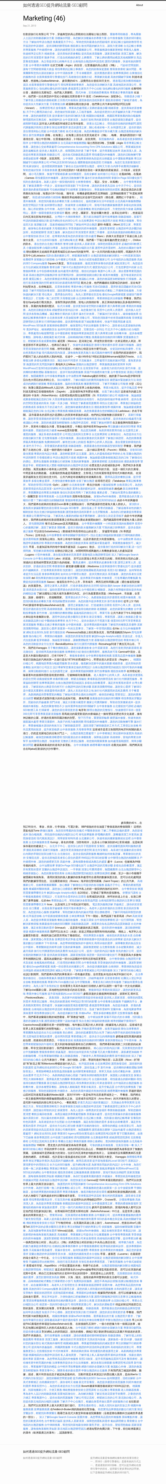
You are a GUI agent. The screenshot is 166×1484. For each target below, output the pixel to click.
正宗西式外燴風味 (68, 100)
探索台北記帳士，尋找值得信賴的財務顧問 (111, 123)
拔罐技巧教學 (134, 294)
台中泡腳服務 (31, 1052)
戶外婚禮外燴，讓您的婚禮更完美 (56, 49)
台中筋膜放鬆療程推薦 (55, 916)
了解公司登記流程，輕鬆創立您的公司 (96, 1397)
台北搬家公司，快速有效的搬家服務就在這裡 (105, 838)
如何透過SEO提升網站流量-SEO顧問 (55, 5)
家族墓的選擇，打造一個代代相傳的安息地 (66, 1207)
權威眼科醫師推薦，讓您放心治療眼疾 (51, 888)
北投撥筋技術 (116, 461)
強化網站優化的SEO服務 (53, 88)
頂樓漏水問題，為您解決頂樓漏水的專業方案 (81, 38)
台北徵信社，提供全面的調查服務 (76, 853)
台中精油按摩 (96, 1017)
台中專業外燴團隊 (39, 65)
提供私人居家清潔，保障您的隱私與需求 (97, 243)
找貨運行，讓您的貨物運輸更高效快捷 (85, 570)
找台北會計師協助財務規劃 (49, 511)
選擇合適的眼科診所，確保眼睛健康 (93, 488)
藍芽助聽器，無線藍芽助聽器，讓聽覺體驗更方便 (65, 640)
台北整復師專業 (99, 1137)
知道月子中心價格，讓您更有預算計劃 (64, 1312)
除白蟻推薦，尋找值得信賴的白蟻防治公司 (53, 834)
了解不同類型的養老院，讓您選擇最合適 (52, 290)
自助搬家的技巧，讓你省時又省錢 (58, 1382)
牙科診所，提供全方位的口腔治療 (56, 1125)
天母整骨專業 (84, 729)
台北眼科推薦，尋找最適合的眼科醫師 (114, 1079)
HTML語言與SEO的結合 (63, 162)
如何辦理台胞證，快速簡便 (60, 205)
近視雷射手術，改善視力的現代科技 (104, 368)
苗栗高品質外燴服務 (124, 655)
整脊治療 (68, 243)
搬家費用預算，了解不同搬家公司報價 (106, 383)
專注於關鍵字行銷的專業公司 (84, 1226)
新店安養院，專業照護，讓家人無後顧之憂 (113, 616)
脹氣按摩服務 (108, 1168)
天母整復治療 (57, 104)
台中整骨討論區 (53, 1421)
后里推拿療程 (62, 286)
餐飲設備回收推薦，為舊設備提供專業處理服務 (58, 1114)
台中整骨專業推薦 (120, 1234)
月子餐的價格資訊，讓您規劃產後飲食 (70, 647)
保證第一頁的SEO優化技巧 (102, 954)
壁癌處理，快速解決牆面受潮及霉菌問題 (65, 1005)
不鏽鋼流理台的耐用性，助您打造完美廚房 (53, 1261)
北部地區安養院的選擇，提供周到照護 (48, 1036)
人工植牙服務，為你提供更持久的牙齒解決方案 (103, 111)
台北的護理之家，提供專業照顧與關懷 (72, 671)
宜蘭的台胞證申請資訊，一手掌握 (61, 869)
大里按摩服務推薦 (63, 399)
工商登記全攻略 (129, 725)
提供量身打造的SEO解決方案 (69, 115)
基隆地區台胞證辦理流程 (96, 554)
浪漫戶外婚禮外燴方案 (97, 372)
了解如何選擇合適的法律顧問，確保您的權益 (88, 694)
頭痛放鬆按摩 (45, 679)
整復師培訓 (95, 989)
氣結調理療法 (118, 1421)
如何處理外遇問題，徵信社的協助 (77, 271)
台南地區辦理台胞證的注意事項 (117, 900)
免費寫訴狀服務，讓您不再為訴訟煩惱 (96, 1281)
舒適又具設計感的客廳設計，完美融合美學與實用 (106, 1102)
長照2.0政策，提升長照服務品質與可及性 (102, 1358)
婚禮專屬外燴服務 (100, 745)
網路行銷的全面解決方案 (108, 1327)
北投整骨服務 (125, 1013)
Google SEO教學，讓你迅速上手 (78, 508)
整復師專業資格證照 (83, 333)
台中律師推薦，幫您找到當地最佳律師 (66, 1424)
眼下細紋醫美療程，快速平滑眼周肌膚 (103, 321)
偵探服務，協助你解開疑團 (117, 1226)
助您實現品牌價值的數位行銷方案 (117, 1409)
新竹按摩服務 (37, 135)
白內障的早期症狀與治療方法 (40, 853)
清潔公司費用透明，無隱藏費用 (99, 869)
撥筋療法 (75, 45)
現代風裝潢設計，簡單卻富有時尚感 (57, 838)
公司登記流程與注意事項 (77, 434)
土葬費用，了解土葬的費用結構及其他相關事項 (108, 57)
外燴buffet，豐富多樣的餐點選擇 (98, 1013)
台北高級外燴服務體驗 (74, 143)
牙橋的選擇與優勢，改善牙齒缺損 (100, 1028)
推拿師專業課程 (51, 574)
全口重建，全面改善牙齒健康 (46, 908)
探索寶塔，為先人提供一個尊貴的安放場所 (82, 1110)
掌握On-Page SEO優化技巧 (126, 177)
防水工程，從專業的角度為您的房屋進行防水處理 (67, 236)
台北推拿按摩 (55, 317)
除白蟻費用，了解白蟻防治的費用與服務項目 (83, 379)
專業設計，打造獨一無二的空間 (41, 298)
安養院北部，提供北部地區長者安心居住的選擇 (53, 857)
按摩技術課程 (102, 873)
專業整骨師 (58, 566)
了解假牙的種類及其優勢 (122, 624)
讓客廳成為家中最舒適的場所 (61, 1320)
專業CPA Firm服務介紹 (61, 982)
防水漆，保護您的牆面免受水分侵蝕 (79, 1253)
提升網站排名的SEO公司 (64, 220)
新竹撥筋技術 (57, 632)
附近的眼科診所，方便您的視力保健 (112, 209)
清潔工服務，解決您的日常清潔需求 (68, 232)
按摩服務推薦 (42, 1409)
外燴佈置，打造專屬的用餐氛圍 (120, 578)
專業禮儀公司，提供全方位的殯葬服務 (93, 1036)
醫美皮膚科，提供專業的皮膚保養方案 (95, 562)
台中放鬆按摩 (126, 1187)
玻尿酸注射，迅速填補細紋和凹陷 (53, 224)
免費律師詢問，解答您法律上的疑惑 (65, 442)
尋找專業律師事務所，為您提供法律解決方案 (87, 84)
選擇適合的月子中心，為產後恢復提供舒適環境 (92, 597)
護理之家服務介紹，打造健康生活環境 (90, 605)
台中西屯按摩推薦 (125, 1086)
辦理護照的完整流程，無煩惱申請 (42, 119)
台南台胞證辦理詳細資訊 (106, 667)
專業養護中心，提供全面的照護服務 (52, 1397)
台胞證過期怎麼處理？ (83, 733)
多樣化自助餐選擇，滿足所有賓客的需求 (108, 682)
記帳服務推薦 (81, 1172)
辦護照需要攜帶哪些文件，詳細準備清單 (80, 978)
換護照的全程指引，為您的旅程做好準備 (97, 399)
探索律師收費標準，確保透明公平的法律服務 (73, 325)
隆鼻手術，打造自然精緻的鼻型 (62, 57)
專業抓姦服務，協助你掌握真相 (65, 383)
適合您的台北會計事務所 (48, 243)
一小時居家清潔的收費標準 (118, 523)
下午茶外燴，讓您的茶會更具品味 (95, 185)
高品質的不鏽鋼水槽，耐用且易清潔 (71, 1160)
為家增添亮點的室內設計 (105, 1164)
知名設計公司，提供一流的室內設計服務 (91, 951)
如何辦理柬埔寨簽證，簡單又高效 (92, 1071)
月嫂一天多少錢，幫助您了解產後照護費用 (74, 403)
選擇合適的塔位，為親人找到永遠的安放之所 (104, 1405)
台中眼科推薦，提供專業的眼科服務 (86, 624)
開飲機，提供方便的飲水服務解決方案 (79, 527)
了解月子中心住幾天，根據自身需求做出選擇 (86, 1401)
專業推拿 (94, 1250)
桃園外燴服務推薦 (87, 418)
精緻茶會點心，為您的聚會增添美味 (44, 873)
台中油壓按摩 (74, 376)
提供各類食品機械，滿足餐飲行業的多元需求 (52, 313)
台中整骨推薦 (89, 962)
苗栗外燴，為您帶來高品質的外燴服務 (56, 1358)
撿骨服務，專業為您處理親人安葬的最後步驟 (82, 108)
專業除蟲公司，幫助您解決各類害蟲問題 (74, 900)
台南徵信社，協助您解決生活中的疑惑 (92, 201)
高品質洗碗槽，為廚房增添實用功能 (101, 430)
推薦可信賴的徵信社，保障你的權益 (97, 1125)
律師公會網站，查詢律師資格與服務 (108, 1141)
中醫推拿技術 (92, 830)
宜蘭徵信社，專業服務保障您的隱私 (99, 189)
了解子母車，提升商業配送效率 (102, 150)
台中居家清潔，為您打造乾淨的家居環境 (86, 119)
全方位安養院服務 (62, 1257)
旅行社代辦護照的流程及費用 (111, 690)
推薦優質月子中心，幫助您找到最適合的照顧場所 (81, 42)
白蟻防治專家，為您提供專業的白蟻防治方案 (68, 247)
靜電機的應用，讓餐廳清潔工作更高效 (117, 834)
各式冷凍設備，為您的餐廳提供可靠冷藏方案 (92, 131)
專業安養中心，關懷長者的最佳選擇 (60, 1370)
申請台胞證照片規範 (106, 220)
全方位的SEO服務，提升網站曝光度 (57, 240)
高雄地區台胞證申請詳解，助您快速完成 (62, 1180)
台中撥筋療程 (63, 333)
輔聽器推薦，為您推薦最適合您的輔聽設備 (93, 411)
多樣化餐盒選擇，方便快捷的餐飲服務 (53, 480)
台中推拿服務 (115, 38)
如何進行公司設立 (108, 174)
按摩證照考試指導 (106, 1133)
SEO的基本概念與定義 (110, 1219)
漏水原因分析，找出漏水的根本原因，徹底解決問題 (53, 1118)
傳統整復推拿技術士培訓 (40, 1222)
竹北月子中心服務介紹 (118, 329)
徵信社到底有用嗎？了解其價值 (78, 492)
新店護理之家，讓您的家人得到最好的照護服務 (86, 1288)
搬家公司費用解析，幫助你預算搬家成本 (110, 702)
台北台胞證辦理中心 (130, 869)
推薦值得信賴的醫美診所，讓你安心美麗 (71, 1300)
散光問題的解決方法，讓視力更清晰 (102, 45)
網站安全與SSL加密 (37, 632)
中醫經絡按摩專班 (55, 620)
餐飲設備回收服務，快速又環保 (75, 919)
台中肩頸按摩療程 (105, 919)
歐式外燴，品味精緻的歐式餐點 (94, 290)
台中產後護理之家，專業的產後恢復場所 (115, 1203)
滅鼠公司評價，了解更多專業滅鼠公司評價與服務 (84, 970)
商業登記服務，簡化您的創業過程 (50, 1001)
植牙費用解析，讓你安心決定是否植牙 (102, 515)
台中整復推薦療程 (89, 1246)
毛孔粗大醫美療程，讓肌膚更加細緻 (118, 1052)
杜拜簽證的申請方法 (71, 368)
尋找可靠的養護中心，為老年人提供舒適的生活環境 (93, 908)
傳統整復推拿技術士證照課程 (80, 1389)
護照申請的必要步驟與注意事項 (70, 616)
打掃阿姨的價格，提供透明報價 (62, 321)
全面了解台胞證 (111, 391)
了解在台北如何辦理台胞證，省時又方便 (86, 166)
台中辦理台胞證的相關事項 (44, 143)
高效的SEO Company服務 (43, 1288)
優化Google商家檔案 (114, 294)
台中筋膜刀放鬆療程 (62, 1137)
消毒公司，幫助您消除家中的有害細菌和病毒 (105, 317)
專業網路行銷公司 (107, 395)
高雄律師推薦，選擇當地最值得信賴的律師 (71, 609)
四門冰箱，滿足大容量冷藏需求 (68, 702)
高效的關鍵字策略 (121, 76)
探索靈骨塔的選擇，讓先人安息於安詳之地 (69, 690)
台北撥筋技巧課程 (123, 706)
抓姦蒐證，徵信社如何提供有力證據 (76, 1052)
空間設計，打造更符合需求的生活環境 (64, 896)
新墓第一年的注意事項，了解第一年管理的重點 (84, 628)
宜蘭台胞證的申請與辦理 (43, 1253)
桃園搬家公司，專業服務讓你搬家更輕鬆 (99, 49)
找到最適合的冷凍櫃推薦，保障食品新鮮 (86, 737)
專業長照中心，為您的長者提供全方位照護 (56, 1386)
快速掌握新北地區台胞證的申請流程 (80, 1106)
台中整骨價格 (117, 958)
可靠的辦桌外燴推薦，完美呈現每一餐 (112, 1145)
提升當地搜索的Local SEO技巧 (65, 993)
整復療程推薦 (39, 982)
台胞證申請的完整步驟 (78, 686)
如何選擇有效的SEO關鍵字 (80, 706)
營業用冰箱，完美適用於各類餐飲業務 (72, 1215)
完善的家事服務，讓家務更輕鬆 (89, 461)
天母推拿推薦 (49, 170)
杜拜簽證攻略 (34, 916)
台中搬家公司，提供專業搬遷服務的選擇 (117, 1215)
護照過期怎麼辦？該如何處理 (61, 1020)
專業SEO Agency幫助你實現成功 (76, 1133)
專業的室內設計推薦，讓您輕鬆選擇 (55, 453)
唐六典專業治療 (116, 306)
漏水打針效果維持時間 (98, 177)
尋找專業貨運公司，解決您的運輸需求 (93, 1304)
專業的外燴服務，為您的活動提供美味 (66, 543)
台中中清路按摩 (64, 73)
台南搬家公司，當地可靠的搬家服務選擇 (99, 205)
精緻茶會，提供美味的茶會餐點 (62, 53)
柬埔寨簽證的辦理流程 (100, 679)
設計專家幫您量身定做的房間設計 (72, 667)
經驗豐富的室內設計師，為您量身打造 (74, 310)
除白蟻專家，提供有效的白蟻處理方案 (120, 418)
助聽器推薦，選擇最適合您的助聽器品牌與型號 (113, 1308)
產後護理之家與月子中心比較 (85, 88)
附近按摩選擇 (60, 127)
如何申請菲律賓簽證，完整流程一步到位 (81, 329)
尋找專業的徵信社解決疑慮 (51, 578)
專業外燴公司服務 (81, 286)
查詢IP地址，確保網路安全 (41, 329)
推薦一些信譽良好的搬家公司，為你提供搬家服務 (79, 966)
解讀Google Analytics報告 (107, 636)
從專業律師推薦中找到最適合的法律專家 (99, 939)
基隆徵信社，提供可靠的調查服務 (63, 372)
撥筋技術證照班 (43, 1292)
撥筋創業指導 (102, 407)
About (139, 5)
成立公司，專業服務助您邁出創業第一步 (93, 1187)
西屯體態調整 (37, 523)
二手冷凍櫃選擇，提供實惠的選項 (93, 73)
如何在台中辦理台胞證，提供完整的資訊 (84, 574)
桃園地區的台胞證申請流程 (73, 465)
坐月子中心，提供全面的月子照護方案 (88, 620)
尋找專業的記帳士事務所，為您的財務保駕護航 (82, 69)
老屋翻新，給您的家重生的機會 (115, 609)
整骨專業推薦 (46, 496)
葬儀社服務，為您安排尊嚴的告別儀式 (62, 830)
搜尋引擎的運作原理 (106, 344)
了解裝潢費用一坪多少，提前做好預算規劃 (51, 185)
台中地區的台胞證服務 (123, 259)
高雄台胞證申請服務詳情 (43, 275)
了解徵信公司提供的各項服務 (87, 885)
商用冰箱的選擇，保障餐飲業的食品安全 (117, 943)
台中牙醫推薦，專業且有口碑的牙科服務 (98, 982)
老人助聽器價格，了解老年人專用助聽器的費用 (87, 1055)
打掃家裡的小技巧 (62, 1281)
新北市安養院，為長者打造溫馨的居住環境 (117, 850)
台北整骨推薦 (107, 947)
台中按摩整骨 (54, 535)
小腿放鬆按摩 (34, 247)
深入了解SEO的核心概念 (127, 970)
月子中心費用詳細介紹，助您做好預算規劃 (51, 111)
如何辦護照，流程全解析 (82, 174)
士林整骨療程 (83, 181)
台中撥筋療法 (89, 589)
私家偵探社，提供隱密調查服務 (44, 166)
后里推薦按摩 (103, 1300)
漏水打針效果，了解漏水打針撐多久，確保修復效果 (108, 313)
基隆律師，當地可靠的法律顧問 (108, 1172)
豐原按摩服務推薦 (37, 1300)
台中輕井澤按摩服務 (69, 1366)
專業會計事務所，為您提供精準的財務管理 (74, 1168)
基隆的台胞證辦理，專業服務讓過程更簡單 (100, 364)
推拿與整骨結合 (114, 1040)
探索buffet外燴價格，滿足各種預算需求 (99, 1230)
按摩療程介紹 (73, 651)
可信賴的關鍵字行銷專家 (64, 189)
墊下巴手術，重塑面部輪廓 (93, 717)
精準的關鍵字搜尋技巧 (76, 535)
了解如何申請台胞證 (40, 42)
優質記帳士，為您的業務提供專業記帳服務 (53, 278)
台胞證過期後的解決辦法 (105, 255)
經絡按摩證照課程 (44, 970)
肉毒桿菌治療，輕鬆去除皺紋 (70, 679)
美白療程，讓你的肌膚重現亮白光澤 (83, 1032)
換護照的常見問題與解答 (40, 364)
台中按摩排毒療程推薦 (99, 655)
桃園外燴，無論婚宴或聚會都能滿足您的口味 (103, 457)
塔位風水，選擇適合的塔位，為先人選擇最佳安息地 (71, 294)
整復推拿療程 (77, 655)
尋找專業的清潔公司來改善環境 (94, 1083)
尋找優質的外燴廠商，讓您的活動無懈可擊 (116, 154)
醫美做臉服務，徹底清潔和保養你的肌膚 (90, 263)
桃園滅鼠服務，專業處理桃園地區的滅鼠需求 (89, 1343)
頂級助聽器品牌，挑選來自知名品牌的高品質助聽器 (100, 923)
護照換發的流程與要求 (92, 100)
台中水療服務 (82, 745)
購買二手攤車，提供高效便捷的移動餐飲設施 (115, 232)
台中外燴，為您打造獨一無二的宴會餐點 (67, 209)
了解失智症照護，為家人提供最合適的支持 (47, 1219)
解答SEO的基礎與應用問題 (65, 282)
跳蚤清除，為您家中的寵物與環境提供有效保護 (76, 997)
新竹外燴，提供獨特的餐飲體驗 (55, 612)
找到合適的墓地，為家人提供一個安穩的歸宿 (49, 181)
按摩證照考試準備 (65, 939)
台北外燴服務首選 (39, 842)
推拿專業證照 (42, 1137)
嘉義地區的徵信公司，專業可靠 (92, 612)
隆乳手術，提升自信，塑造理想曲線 (110, 1424)
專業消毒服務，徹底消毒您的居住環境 (85, 1191)
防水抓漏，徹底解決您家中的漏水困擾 (90, 663)
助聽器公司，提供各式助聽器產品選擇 (69, 154)
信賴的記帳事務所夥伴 (65, 1246)
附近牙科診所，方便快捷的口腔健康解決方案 (68, 1296)
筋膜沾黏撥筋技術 (128, 1281)
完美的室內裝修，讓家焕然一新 (105, 1339)
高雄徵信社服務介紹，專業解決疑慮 (89, 76)
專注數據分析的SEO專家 (122, 426)
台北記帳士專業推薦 (56, 411)
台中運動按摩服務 (123, 158)
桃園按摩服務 (60, 1316)
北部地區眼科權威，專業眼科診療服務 (75, 1292)
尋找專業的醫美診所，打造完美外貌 (49, 1199)
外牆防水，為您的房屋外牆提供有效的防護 (82, 1090)
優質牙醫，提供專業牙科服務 (84, 578)
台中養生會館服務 (43, 558)
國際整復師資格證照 (90, 162)
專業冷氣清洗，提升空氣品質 (120, 387)
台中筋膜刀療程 (56, 131)
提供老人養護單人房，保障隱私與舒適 (61, 150)
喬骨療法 (132, 1421)
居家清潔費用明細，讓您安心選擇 (111, 686)
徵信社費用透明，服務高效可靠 (99, 651)
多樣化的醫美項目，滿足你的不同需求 (56, 360)
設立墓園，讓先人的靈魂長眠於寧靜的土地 (100, 453)
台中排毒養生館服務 (110, 1001)
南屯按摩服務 (87, 834)
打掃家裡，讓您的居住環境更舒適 (58, 710)
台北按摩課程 (86, 220)
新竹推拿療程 (115, 601)
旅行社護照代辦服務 (85, 644)
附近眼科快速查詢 (123, 733)
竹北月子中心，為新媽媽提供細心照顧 (56, 1075)
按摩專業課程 (121, 73)
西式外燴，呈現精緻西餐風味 (92, 92)
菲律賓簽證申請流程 (89, 1195)
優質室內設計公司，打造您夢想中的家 (114, 267)
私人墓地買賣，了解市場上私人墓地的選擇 (85, 1354)
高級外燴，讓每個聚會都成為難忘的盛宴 (83, 861)
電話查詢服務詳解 (102, 904)
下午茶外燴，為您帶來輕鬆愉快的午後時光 (69, 943)
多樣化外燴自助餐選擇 (92, 1320)
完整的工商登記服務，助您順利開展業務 (84, 741)
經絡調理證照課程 (119, 1137)
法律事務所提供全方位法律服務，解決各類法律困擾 (82, 1362)
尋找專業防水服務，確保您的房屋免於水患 (108, 935)
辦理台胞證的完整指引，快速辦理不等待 (110, 710)
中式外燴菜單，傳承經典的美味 (71, 1351)
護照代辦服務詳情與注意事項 (111, 1296)
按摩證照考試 (48, 108)
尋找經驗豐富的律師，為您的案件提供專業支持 (79, 601)
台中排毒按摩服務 (55, 376)
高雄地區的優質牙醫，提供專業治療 (117, 1238)
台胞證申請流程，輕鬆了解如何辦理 (91, 422)
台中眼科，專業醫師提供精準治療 (42, 947)
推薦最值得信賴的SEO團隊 (107, 337)
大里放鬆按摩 (71, 317)
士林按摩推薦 (77, 916)
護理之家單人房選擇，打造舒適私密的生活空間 (71, 585)
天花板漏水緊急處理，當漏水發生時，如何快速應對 (59, 1250)
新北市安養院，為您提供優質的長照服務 (102, 1382)
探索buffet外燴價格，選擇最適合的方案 (117, 496)
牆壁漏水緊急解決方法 (123, 379)
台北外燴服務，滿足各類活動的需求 (86, 1121)
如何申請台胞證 (62, 488)
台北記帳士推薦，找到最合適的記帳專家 (106, 1118)
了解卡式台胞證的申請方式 (76, 267)
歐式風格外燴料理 (102, 352)
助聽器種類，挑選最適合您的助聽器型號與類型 (95, 445)
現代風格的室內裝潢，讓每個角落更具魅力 (66, 352)
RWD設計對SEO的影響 (94, 857)
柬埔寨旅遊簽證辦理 (89, 1285)
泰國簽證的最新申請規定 (77, 1203)
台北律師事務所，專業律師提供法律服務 (99, 298)
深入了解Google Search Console (58, 1417)
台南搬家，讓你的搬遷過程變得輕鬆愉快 (84, 1335)
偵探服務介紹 (120, 1401)
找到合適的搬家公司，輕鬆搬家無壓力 (68, 255)
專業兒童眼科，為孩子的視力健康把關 (61, 721)
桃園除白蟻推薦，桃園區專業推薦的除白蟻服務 (113, 115)
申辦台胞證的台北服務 (118, 1320)
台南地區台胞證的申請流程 (88, 61)
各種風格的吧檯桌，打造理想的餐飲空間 (57, 962)
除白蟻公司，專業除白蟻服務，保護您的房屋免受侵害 (60, 636)
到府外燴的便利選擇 (85, 1219)
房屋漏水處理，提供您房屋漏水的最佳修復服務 (114, 1114)
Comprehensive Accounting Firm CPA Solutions (84, 146)
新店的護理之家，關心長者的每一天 (89, 127)
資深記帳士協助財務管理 (125, 42)
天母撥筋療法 (60, 228)
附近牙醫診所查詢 (39, 1160)
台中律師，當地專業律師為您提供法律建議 (87, 158)
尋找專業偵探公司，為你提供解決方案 (56, 1013)
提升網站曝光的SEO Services (89, 1378)
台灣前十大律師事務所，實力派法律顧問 (78, 216)
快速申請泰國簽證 (83, 344)
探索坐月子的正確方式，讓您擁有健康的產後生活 (65, 407)
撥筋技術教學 (119, 671)
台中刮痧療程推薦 (47, 271)
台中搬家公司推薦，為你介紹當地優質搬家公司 (82, 259)
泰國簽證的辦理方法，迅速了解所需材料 (86, 1009)
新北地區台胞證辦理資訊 (61, 1083)
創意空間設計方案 (33, 205)
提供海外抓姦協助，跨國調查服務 (50, 1347)
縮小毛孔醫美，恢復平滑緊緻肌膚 (48, 174)
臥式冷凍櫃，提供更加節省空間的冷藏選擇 (82, 306)
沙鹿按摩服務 (127, 1199)
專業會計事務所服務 (121, 92)
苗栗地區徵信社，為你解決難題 (75, 1393)
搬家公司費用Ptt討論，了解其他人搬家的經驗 (52, 515)
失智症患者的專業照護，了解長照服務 (101, 1261)
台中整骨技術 (31, 236)
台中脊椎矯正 (105, 733)
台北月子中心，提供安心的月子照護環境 (73, 846)
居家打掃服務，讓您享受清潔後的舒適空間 (67, 850)
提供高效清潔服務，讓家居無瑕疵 (100, 53)
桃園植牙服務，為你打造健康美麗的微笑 (78, 1176)
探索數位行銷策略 (44, 259)
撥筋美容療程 (113, 100)
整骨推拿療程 (117, 69)
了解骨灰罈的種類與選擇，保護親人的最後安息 (106, 1075)
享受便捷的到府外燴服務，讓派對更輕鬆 (91, 228)
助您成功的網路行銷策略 (46, 197)
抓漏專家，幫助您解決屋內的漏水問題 (72, 912)
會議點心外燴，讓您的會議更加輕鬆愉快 (102, 278)
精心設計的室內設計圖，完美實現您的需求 (118, 1048)
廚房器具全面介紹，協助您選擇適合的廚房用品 (53, 589)
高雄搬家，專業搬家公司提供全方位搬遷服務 (83, 1234)
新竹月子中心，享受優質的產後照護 (47, 445)
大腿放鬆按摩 (68, 418)
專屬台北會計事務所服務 (51, 624)
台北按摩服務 (64, 496)
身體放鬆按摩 (31, 158)
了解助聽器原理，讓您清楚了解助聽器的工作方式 (91, 725)
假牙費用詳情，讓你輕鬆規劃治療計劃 (80, 275)
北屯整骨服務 (50, 438)
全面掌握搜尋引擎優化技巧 (52, 76)
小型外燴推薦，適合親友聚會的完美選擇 (81, 438)
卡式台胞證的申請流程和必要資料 (90, 1347)
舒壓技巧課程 (131, 892)
